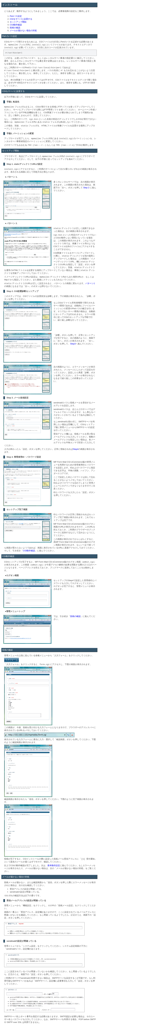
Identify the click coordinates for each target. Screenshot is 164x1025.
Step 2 (86, 187)
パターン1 (90, 283)
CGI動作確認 (16, 25)
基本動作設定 (53, 865)
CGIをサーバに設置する (21, 19)
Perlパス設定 (16, 16)
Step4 (75, 449)
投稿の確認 (15, 27)
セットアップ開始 (18, 22)
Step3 (73, 344)
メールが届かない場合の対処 (23, 30)
